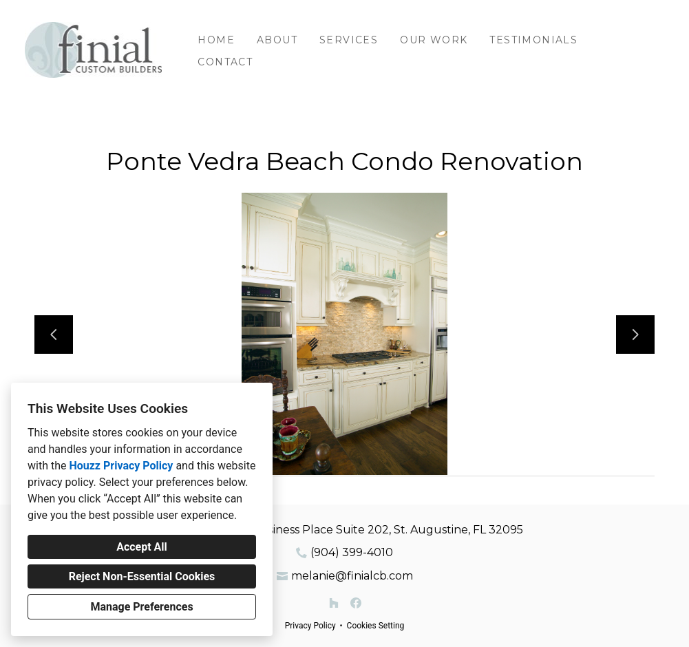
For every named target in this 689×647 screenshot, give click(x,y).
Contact (225, 62)
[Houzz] (334, 603)
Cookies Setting (376, 625)
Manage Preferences (141, 606)
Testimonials (533, 40)
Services (348, 40)
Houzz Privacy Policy (121, 465)
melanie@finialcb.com (352, 575)
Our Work (433, 40)
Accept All (141, 546)
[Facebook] (356, 603)
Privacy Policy (310, 625)
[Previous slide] (53, 334)
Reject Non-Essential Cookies (142, 576)
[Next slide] (635, 334)
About (277, 40)
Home (216, 40)
